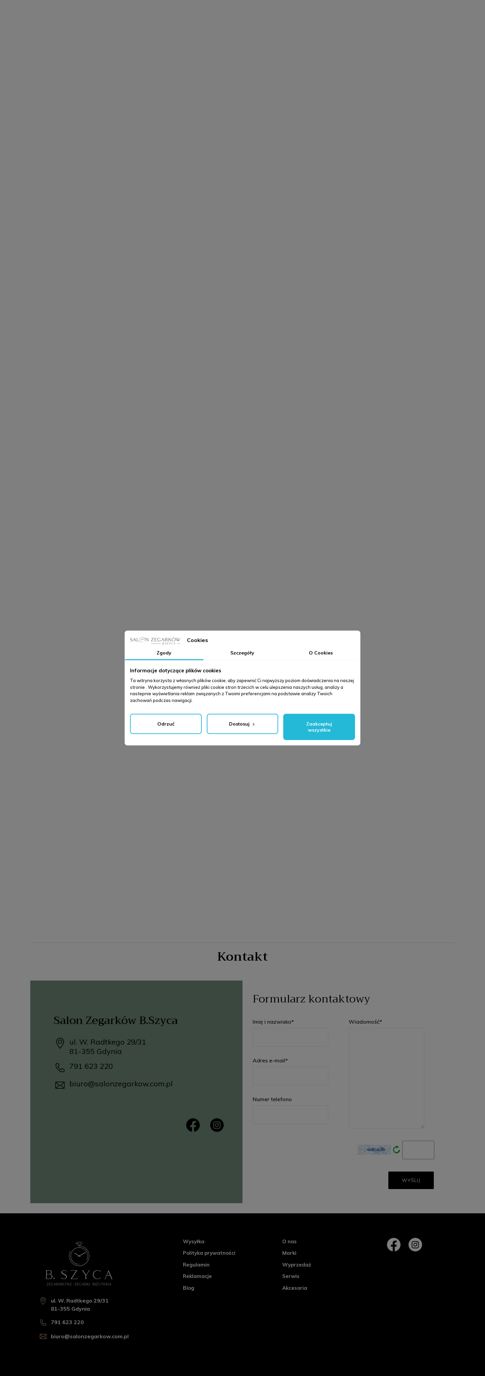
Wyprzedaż (296, 1264)
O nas (289, 1241)
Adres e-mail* (290, 1071)
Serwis (290, 1276)
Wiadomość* (386, 1073)
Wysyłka (193, 1241)
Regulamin (196, 1264)
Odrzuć (165, 724)
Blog (188, 1288)
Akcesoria (294, 1288)
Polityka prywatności (209, 1253)
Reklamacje (197, 1276)
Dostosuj (242, 724)
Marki (289, 1253)
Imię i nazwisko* (290, 1032)
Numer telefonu (290, 1110)
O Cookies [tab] (321, 653)
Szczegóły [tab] (242, 653)
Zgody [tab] (164, 653)
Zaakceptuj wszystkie (319, 727)
